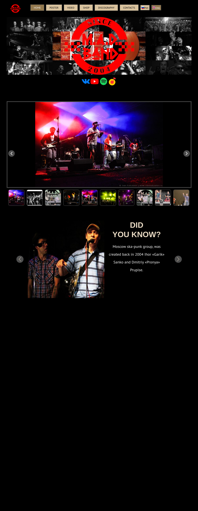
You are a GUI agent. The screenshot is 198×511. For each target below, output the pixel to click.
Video (70, 7)
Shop (86, 7)
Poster (53, 7)
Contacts (129, 7)
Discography (106, 7)
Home (37, 7)
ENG (156, 8)
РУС (145, 8)
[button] (11, 153)
